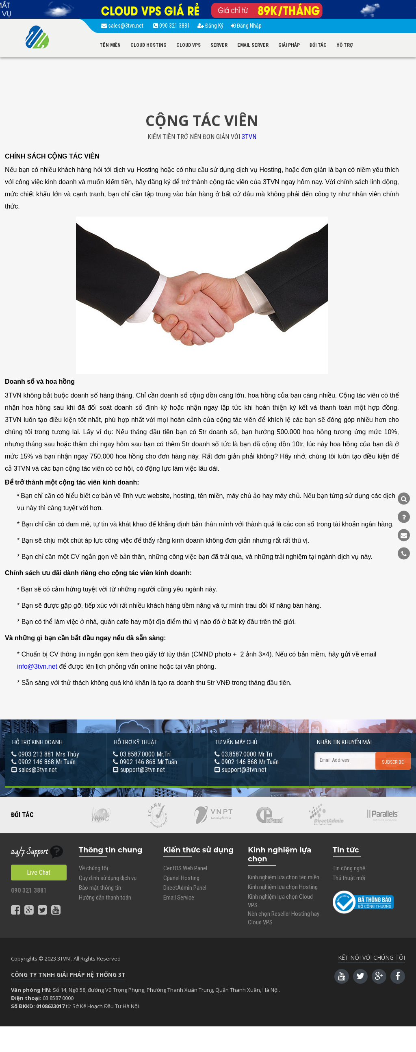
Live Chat (38, 872)
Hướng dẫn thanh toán (105, 897)
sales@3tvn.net (123, 25)
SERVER (219, 45)
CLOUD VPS (188, 45)
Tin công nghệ (349, 868)
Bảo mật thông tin (100, 887)
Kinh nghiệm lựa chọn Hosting (283, 887)
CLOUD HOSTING (148, 45)
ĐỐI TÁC (318, 45)
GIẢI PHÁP (289, 45)
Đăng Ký (210, 25)
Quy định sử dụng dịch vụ (107, 878)
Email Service (178, 897)
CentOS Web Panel (185, 868)
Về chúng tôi (93, 868)
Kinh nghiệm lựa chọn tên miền (283, 877)
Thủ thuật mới (349, 878)
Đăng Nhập (246, 25)
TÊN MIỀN (110, 45)
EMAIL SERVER (253, 45)
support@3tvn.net (142, 770)
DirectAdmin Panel (184, 887)
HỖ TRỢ (344, 45)
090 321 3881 (171, 25)
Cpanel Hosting (181, 878)
